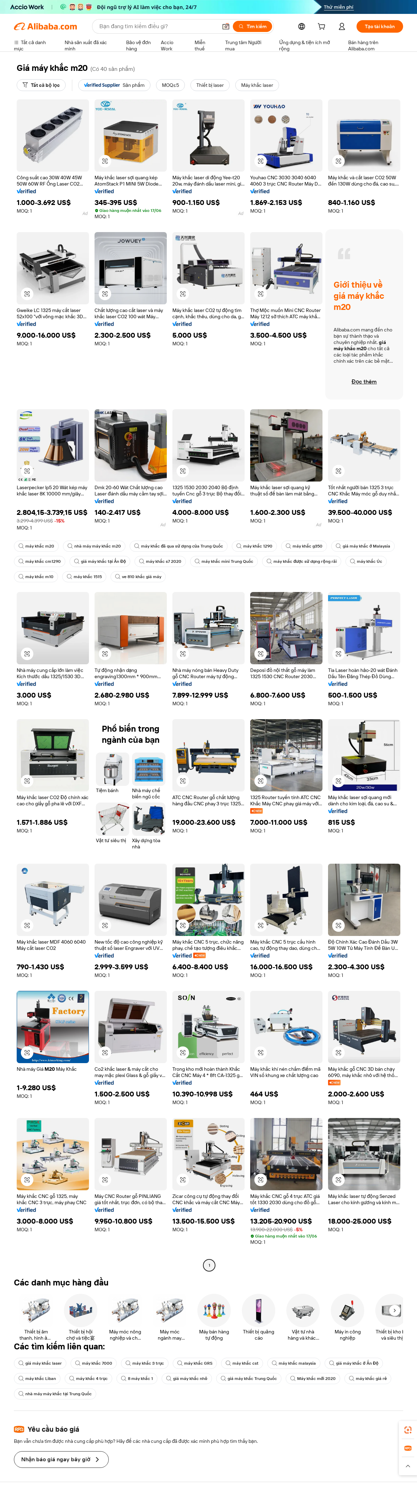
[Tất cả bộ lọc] (41, 85)
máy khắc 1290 (254, 546)
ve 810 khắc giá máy (138, 577)
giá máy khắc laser (40, 1363)
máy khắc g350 (304, 546)
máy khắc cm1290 (39, 561)
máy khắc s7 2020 (160, 561)
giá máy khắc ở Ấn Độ (353, 1363)
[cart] (323, 27)
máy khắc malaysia (294, 1363)
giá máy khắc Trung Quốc (249, 1378)
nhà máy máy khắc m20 (94, 546)
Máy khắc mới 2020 (313, 1378)
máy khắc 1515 (84, 577)
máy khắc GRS (194, 1363)
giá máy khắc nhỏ (186, 1378)
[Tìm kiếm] (252, 26)
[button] (226, 26)
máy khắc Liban (37, 1378)
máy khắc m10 (36, 577)
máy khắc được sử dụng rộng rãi (301, 561)
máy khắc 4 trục (88, 1378)
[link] (408, 1430)
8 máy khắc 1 (137, 1378)
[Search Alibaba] (157, 26)
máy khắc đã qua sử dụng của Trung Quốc (178, 546)
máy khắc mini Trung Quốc (224, 561)
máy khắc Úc (366, 561)
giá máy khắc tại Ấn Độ (100, 561)
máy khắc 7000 (93, 1363)
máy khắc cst (242, 1363)
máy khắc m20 (36, 546)
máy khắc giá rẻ (368, 1378)
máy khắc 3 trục (144, 1363)
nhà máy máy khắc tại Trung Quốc (55, 1394)
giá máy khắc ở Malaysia (363, 546)
